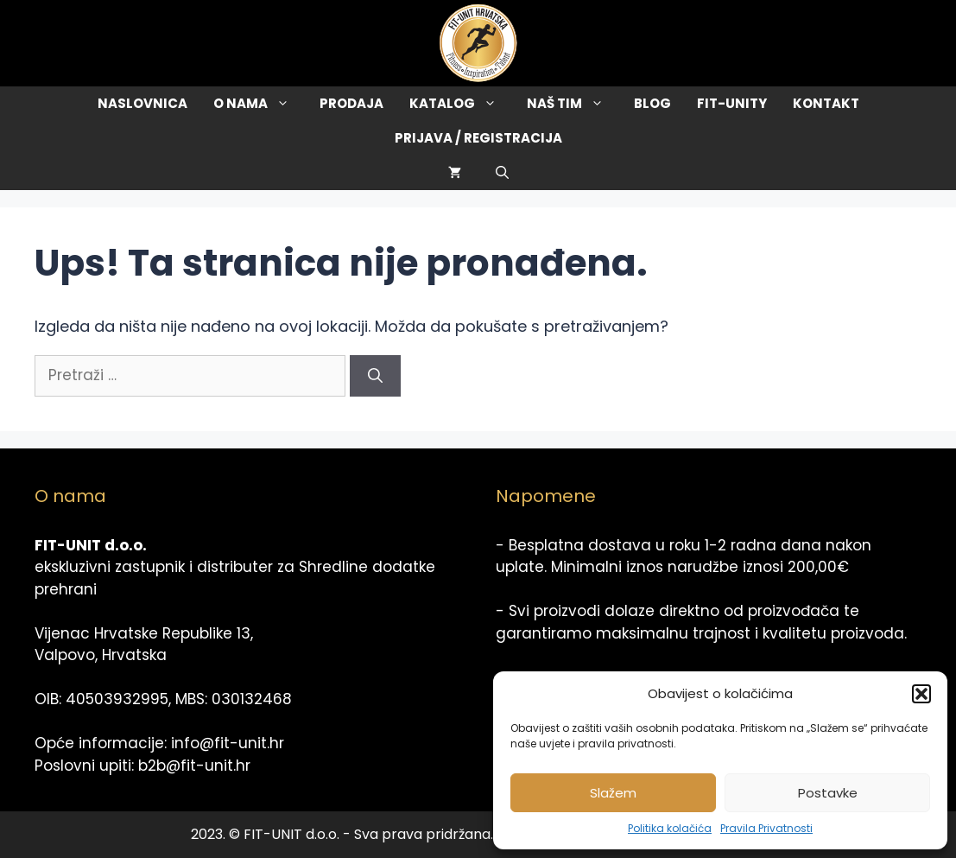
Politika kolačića (670, 828)
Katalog (461, 103)
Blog (652, 103)
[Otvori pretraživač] (502, 173)
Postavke (828, 793)
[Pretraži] (375, 376)
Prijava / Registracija (478, 138)
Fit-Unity (732, 103)
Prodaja (351, 103)
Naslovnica (142, 103)
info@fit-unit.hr (227, 743)
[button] (921, 693)
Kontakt (826, 103)
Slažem (613, 793)
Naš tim (574, 103)
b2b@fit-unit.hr (194, 765)
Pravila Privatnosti (766, 828)
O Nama (260, 103)
